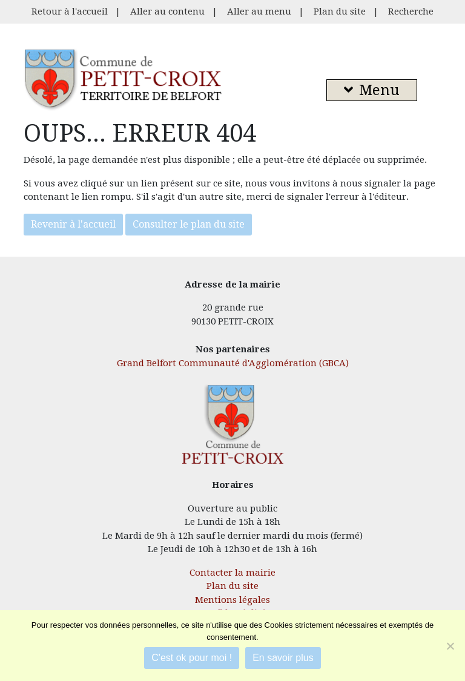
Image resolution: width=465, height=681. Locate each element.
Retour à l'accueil (69, 11)
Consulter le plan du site (189, 224)
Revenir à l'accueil (73, 224)
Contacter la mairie (232, 572)
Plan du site (340, 11)
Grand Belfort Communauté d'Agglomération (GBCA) (233, 363)
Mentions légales (232, 599)
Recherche (411, 11)
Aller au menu (259, 11)
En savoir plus (283, 658)
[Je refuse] (450, 646)
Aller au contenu (167, 11)
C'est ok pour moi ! (191, 658)
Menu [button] (372, 90)
